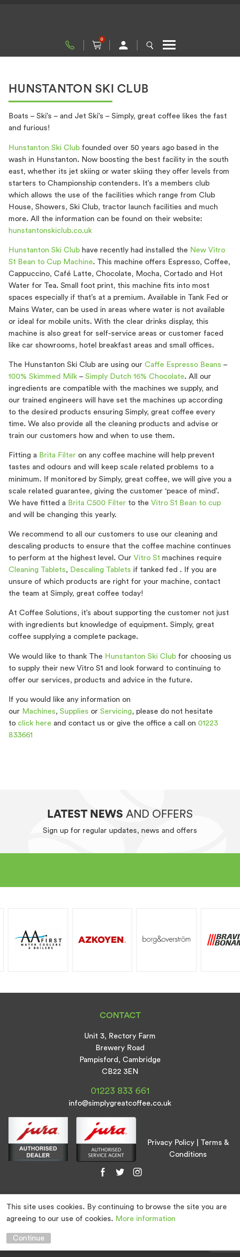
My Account (123, 45)
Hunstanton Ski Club (44, 147)
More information (145, 1218)
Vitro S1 (147, 557)
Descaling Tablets (100, 569)
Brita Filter (57, 455)
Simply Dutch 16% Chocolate (134, 376)
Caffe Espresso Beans (183, 364)
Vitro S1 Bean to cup (186, 503)
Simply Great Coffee (120, 21)
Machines (39, 711)
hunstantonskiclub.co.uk (50, 230)
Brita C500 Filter (97, 503)
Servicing (116, 711)
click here (34, 723)
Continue (29, 1238)
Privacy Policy (170, 1142)
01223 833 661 (70, 45)
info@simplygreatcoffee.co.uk (120, 1103)
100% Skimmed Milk (42, 376)
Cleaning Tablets (37, 569)
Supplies (74, 711)
